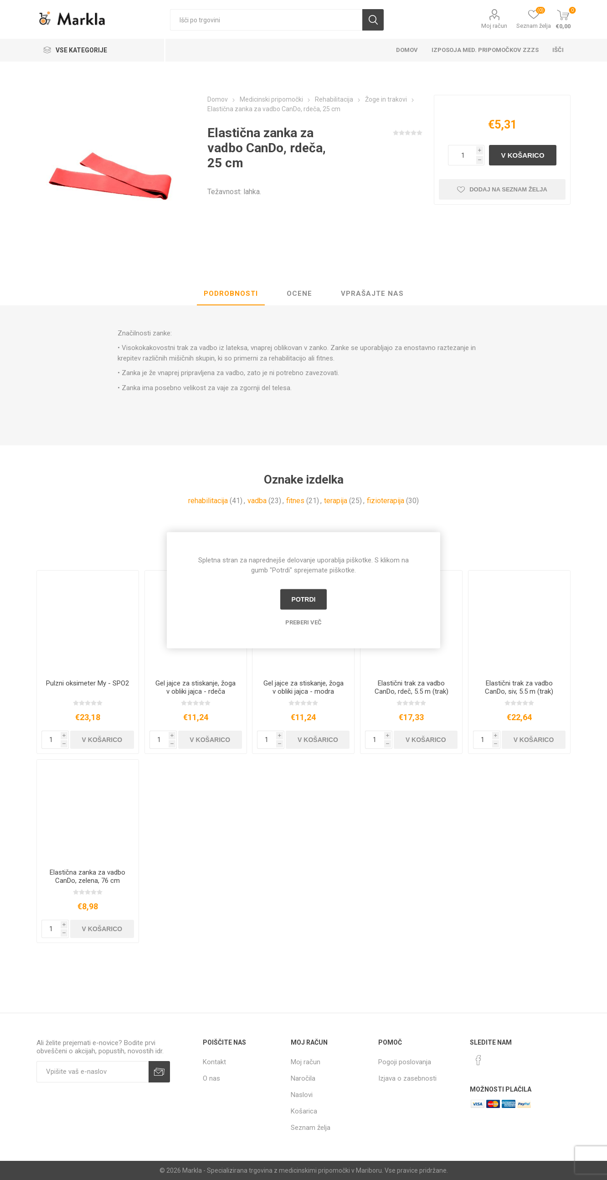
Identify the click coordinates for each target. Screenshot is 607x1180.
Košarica (304, 1111)
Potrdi (304, 599)
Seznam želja (310, 1127)
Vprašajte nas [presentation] (372, 293)
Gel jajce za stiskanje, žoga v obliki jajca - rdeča (195, 687)
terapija (335, 500)
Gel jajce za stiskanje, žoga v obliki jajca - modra (303, 687)
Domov (407, 49)
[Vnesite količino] (462, 155)
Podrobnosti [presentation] (231, 293)
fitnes (295, 500)
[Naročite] (92, 1071)
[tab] (231, 294)
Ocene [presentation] (299, 293)
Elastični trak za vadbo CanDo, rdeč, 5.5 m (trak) (411, 687)
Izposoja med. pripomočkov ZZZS (485, 49)
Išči (373, 20)
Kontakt (214, 1062)
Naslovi (302, 1095)
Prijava (159, 1071)
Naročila (303, 1078)
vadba (257, 500)
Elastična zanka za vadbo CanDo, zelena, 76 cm (87, 876)
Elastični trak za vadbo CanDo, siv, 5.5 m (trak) (519, 687)
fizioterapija (385, 500)
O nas (211, 1078)
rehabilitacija (208, 500)
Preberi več (303, 621)
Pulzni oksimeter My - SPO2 (87, 683)
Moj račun (494, 25)
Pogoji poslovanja (404, 1062)
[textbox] (266, 20)
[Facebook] (478, 1060)
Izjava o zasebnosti (407, 1078)
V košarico (523, 155)
